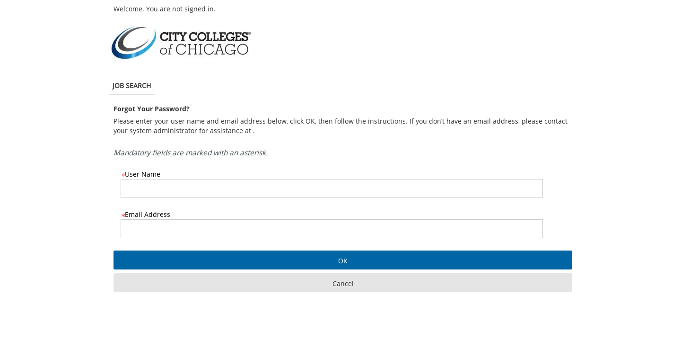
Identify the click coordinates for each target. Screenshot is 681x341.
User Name (140, 174)
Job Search (132, 85)
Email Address (145, 214)
